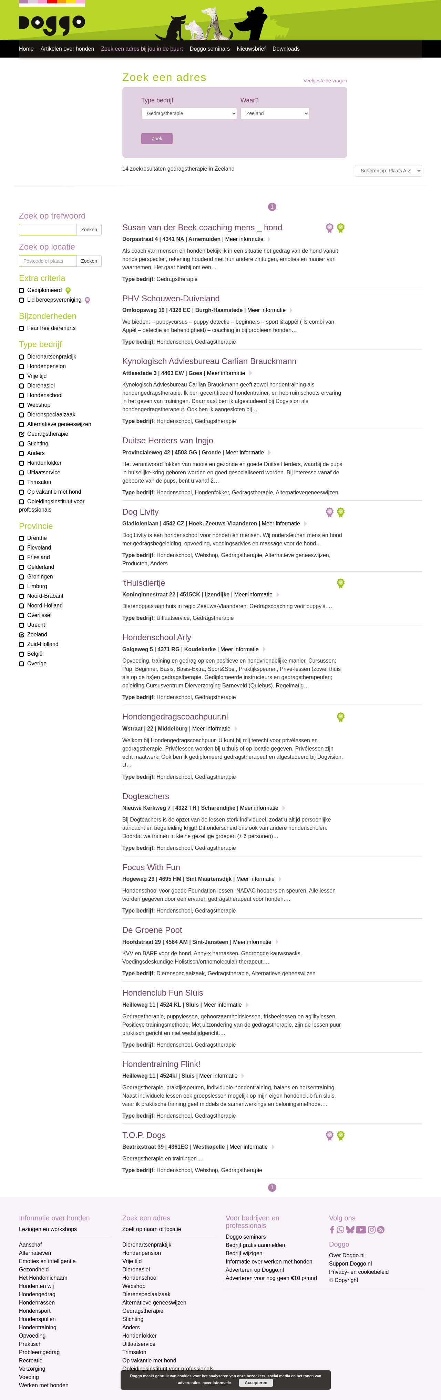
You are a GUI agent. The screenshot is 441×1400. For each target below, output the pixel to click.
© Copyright (343, 1280)
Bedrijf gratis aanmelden (255, 1245)
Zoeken (89, 229)
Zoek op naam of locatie (151, 1229)
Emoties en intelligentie (47, 1261)
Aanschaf (30, 1245)
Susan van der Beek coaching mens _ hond (202, 227)
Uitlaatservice (138, 1344)
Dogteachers (145, 796)
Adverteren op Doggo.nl (255, 1270)
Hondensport (35, 1311)
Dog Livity (140, 511)
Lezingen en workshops (48, 1229)
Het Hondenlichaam (43, 1278)
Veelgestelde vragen (325, 80)
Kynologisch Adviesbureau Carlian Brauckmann (209, 361)
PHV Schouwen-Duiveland (171, 298)
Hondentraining (38, 1327)
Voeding (29, 1377)
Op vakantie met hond (149, 1360)
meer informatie (217, 1383)
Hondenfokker (139, 1336)
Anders (131, 1327)
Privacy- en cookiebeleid (359, 1272)
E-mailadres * (243, 1296)
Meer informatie (244, 239)
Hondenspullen (37, 1319)
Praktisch (30, 1344)
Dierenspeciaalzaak (146, 1294)
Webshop (133, 1286)
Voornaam (239, 1319)
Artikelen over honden (67, 49)
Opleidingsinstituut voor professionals (168, 1369)
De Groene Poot (152, 930)
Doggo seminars (210, 49)
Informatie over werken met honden (269, 1262)
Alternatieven (35, 1253)
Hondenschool (139, 1278)
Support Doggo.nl (350, 1264)
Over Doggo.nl (347, 1255)
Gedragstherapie (142, 1311)
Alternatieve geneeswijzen (154, 1303)
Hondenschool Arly (156, 637)
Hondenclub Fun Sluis (162, 992)
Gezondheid (34, 1269)
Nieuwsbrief (251, 49)
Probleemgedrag (39, 1352)
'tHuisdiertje (143, 582)
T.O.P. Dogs (144, 1135)
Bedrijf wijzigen (244, 1253)
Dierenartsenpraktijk (146, 1245)
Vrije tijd (132, 1261)
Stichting (132, 1319)
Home (26, 49)
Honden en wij (36, 1286)
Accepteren (256, 1382)
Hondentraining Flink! (161, 1064)
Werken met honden (44, 1385)
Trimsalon (134, 1352)
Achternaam (241, 1342)
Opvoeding (32, 1336)
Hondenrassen (37, 1303)
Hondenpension (141, 1253)
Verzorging (32, 1369)
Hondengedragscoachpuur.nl (175, 716)
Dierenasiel (136, 1269)
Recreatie (30, 1360)
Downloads (286, 49)
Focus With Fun (151, 867)
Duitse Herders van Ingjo (167, 440)
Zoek (157, 138)
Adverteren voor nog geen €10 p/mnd (271, 1278)
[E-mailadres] (275, 1307)
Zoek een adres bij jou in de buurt (142, 49)
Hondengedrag (37, 1294)
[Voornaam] (275, 1330)
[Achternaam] (275, 1353)
